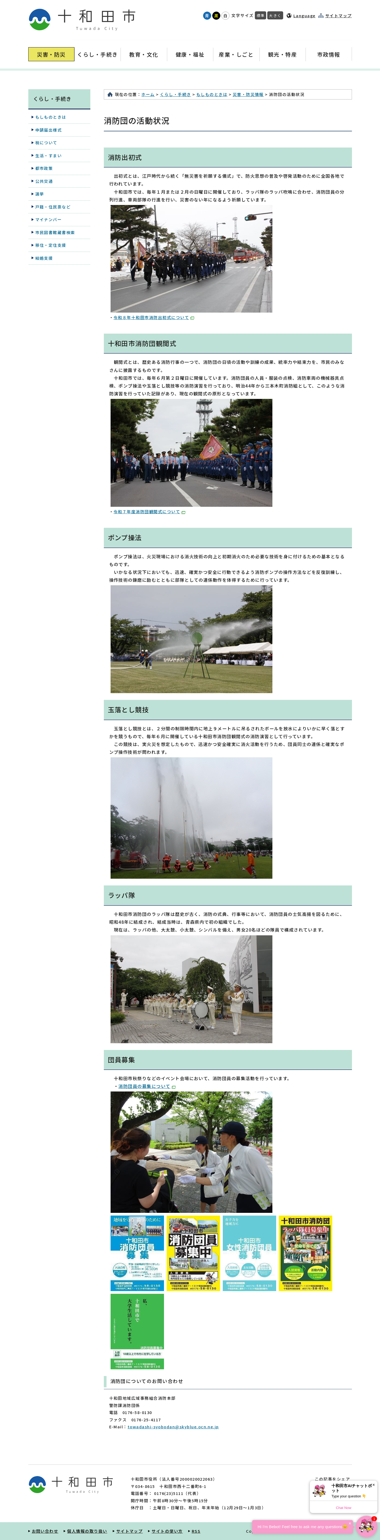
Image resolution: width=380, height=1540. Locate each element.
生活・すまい (48, 155)
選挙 (39, 194)
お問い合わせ (45, 1531)
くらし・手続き (97, 54)
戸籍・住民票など (53, 207)
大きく (275, 15)
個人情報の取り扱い (87, 1531)
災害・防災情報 (248, 94)
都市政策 (44, 168)
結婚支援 (44, 258)
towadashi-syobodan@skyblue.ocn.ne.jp (173, 1426)
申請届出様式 (48, 130)
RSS (196, 1531)
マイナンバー (48, 219)
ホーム (148, 94)
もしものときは (211, 94)
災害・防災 (51, 54)
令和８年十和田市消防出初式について (154, 317)
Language (304, 15)
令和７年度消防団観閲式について (149, 511)
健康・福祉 (190, 54)
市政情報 (328, 54)
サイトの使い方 (167, 1531)
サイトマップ (338, 15)
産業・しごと (236, 54)
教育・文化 (143, 54)
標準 (260, 15)
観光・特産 (282, 54)
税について (46, 142)
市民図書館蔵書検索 (55, 232)
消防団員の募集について (146, 1086)
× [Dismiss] (373, 1485)
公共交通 (44, 181)
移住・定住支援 (50, 245)
